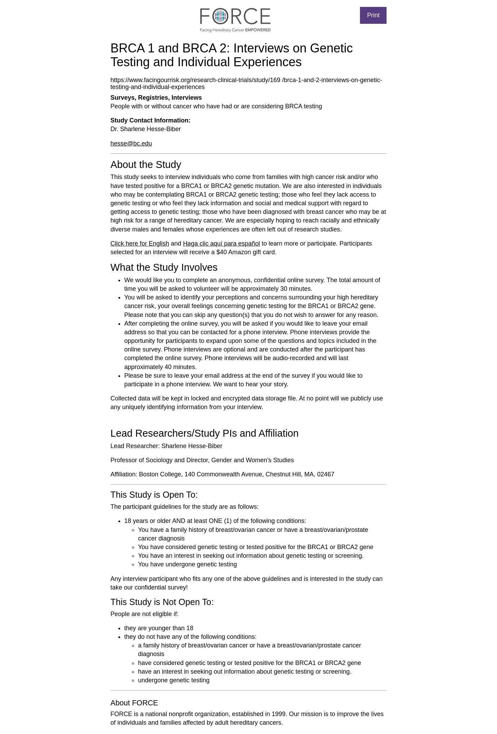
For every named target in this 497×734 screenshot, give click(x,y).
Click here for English (139, 243)
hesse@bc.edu (131, 143)
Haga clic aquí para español (221, 243)
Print (373, 15)
